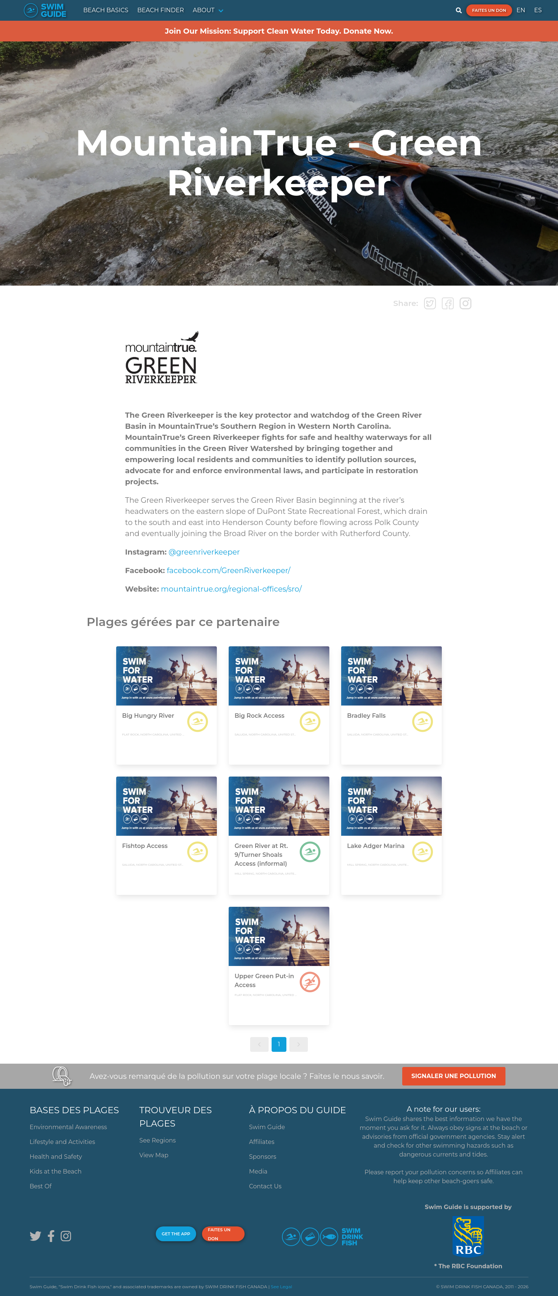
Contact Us (265, 1186)
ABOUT (204, 10)
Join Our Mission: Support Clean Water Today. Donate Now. (279, 31)
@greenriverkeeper (204, 552)
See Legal (281, 1286)
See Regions (158, 1140)
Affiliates (261, 1141)
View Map (154, 1155)
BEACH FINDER (160, 10)
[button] (259, 1044)
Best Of (40, 1186)
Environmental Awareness (68, 1127)
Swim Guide (267, 1127)
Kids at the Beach (55, 1171)
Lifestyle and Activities (62, 1141)
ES (538, 10)
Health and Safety (56, 1156)
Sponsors (262, 1156)
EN (521, 10)
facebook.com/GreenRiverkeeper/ (227, 570)
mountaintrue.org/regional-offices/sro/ (231, 589)
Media (258, 1171)
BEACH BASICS (105, 10)
